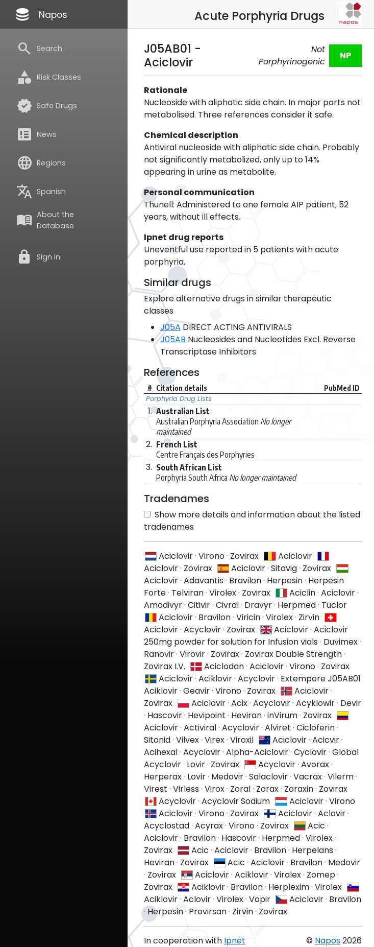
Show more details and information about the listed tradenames (252, 521)
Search (39, 48)
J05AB (173, 339)
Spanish (41, 191)
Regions (41, 163)
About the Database (45, 220)
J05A (170, 327)
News (36, 134)
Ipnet (234, 940)
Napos (40, 14)
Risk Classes (48, 77)
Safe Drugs (46, 105)
